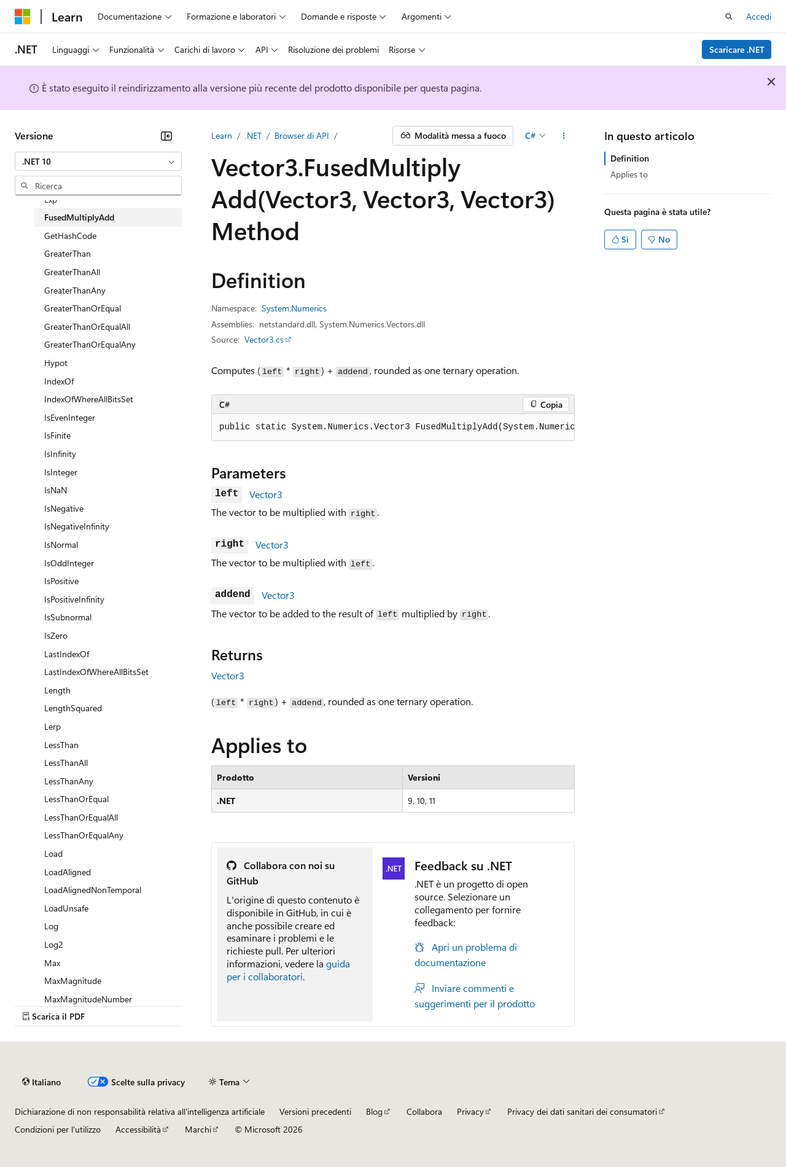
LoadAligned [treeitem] (67, 872)
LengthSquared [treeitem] (73, 708)
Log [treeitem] (51, 926)
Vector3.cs (264, 339)
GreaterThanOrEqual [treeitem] (82, 308)
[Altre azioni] (564, 136)
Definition (629, 158)
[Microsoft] (23, 17)
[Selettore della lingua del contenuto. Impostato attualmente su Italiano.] (41, 1081)
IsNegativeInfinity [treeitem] (76, 526)
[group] (393, 427)
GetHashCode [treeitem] (70, 235)
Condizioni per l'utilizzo (58, 1129)
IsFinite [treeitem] (57, 435)
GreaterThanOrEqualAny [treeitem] (90, 344)
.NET (253, 135)
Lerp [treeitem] (52, 726)
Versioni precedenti (315, 1111)
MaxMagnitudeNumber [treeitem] (88, 999)
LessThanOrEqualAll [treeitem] (81, 817)
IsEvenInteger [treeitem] (69, 417)
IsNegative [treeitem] (64, 508)
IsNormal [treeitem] (61, 544)
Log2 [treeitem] (53, 944)
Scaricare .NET (737, 49)
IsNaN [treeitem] (55, 490)
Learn (221, 135)
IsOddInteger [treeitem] (69, 563)
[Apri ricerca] (729, 17)
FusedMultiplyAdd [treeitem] (79, 217)
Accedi (758, 16)
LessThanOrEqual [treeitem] (76, 799)
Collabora (424, 1111)
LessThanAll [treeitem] (66, 762)
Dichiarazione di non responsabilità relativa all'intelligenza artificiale (140, 1111)
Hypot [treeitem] (56, 363)
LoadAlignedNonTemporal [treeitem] (92, 890)
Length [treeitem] (57, 690)
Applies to (629, 174)
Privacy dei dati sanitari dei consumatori (582, 1111)
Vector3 (265, 494)
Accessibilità (138, 1129)
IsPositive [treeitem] (61, 581)
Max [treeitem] (52, 963)
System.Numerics (294, 308)
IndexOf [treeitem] (59, 381)
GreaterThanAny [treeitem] (75, 290)
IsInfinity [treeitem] (60, 453)
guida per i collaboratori (288, 970)
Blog (374, 1111)
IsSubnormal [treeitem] (67, 617)
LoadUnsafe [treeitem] (66, 908)
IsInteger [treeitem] (60, 472)
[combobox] (98, 161)
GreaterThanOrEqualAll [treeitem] (87, 326)
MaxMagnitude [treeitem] (72, 980)
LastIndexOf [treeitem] (66, 654)
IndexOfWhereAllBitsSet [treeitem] (88, 399)
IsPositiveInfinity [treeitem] (74, 599)
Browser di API (301, 135)
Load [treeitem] (53, 853)
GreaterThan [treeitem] (67, 253)
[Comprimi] (166, 136)
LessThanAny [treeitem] (68, 781)
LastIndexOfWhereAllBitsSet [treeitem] (96, 671)
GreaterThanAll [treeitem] (72, 272)
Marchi (198, 1129)
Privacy (470, 1111)
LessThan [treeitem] (61, 745)
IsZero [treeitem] (56, 635)
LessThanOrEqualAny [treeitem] (83, 835)
